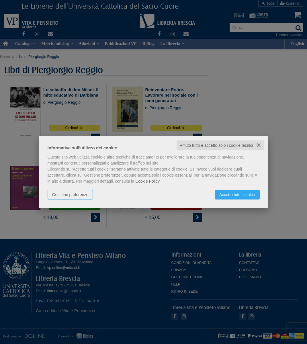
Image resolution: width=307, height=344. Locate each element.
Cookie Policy (147, 181)
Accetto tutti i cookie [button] (237, 194)
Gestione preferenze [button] (70, 194)
